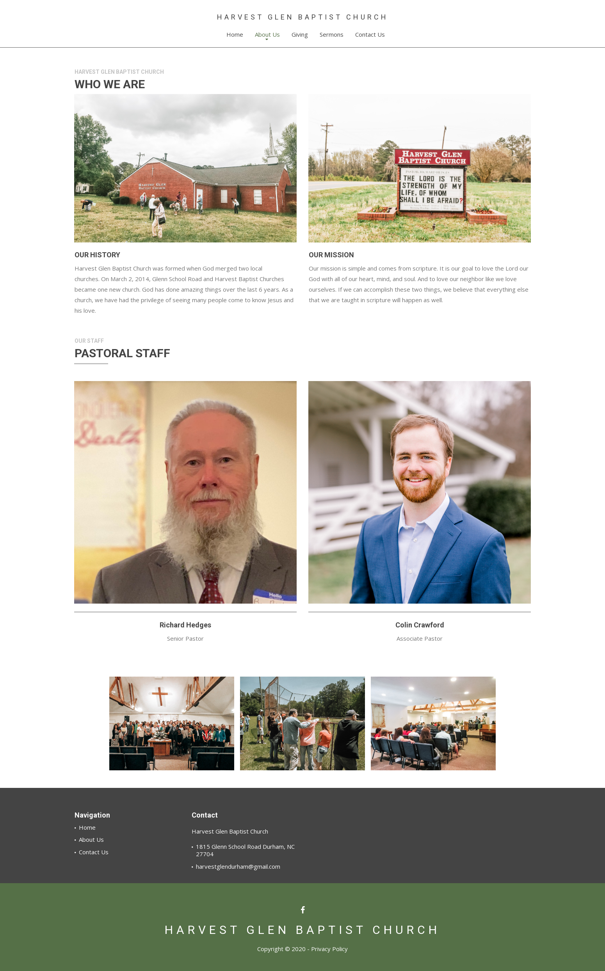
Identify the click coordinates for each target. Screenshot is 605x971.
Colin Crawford (419, 625)
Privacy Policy (329, 949)
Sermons (331, 34)
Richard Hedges (185, 625)
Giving (300, 34)
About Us (267, 36)
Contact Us (370, 34)
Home (234, 34)
